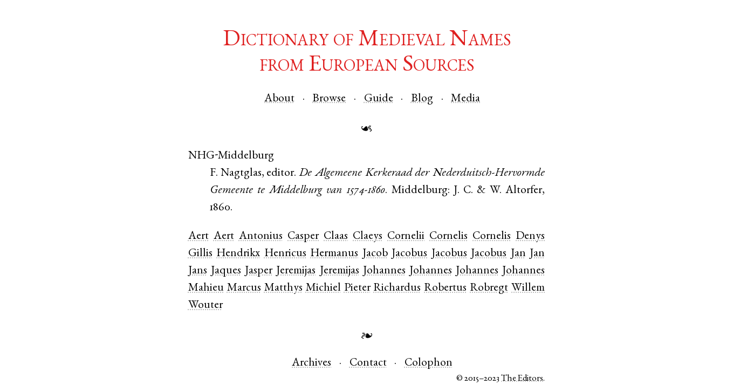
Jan (518, 253)
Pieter (357, 288)
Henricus (285, 253)
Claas (336, 236)
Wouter (205, 305)
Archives (311, 363)
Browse (329, 99)
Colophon (429, 363)
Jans (197, 271)
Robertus (445, 288)
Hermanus (334, 253)
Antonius (261, 236)
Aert (198, 236)
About (279, 99)
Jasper (258, 271)
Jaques (226, 271)
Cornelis (448, 236)
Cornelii (405, 236)
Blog (422, 99)
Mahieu (206, 288)
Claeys (367, 236)
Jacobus (409, 253)
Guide (378, 99)
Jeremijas (296, 271)
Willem (528, 288)
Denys (530, 236)
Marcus (244, 288)
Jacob (375, 253)
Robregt (489, 288)
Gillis (200, 253)
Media (465, 99)
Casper (303, 236)
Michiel (323, 288)
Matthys (283, 288)
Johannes (384, 271)
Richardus (397, 288)
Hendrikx (238, 253)
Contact (368, 363)
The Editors (522, 378)
